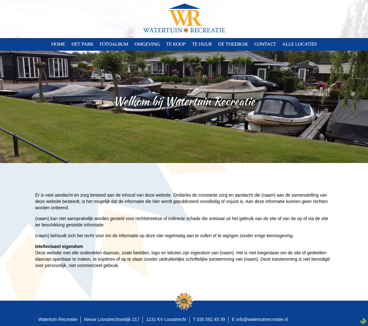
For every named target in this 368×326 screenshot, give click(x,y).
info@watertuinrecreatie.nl (262, 319)
